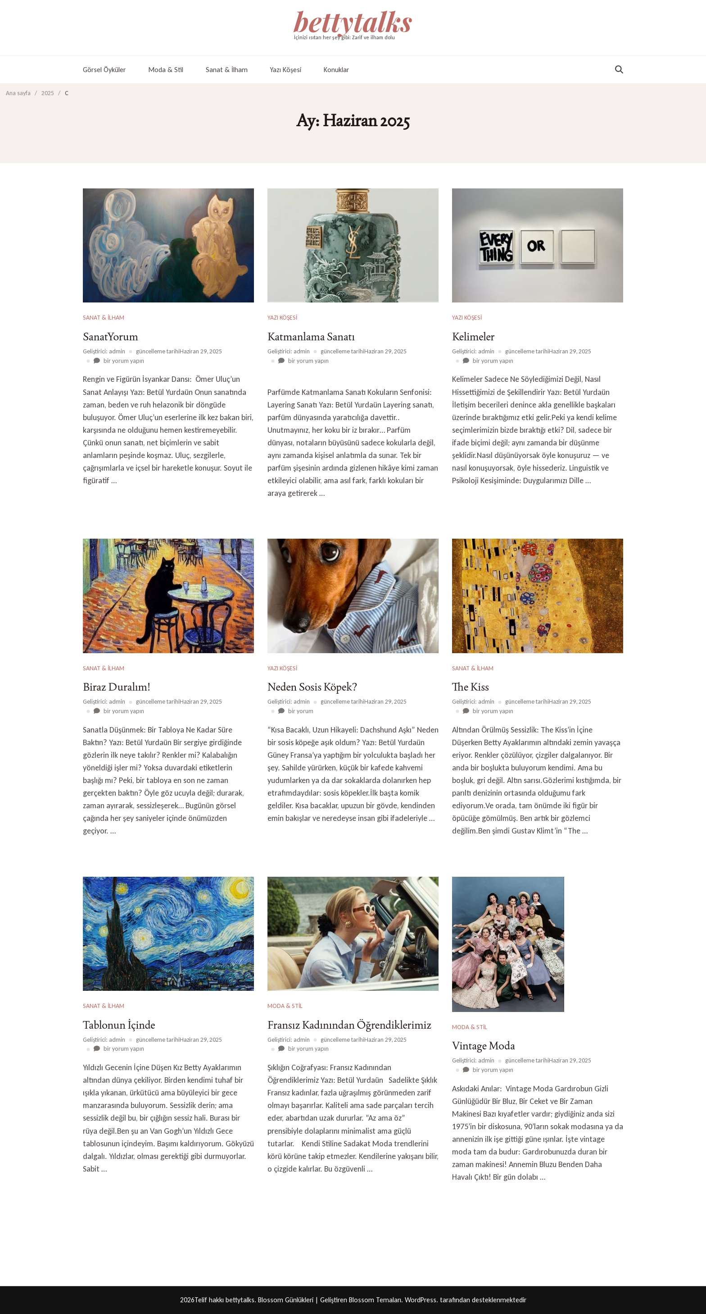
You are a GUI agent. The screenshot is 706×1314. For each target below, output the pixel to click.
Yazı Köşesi (285, 69)
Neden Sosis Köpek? (312, 687)
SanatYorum (110, 336)
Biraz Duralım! (116, 687)
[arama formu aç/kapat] (619, 69)
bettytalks (353, 21)
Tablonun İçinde (119, 1025)
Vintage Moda (483, 1046)
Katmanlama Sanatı (311, 336)
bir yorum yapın (123, 361)
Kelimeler (473, 336)
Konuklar (336, 69)
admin (117, 351)
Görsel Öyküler (104, 69)
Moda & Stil (165, 69)
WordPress (420, 1300)
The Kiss (470, 687)
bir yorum (300, 711)
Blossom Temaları (375, 1300)
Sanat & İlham (227, 69)
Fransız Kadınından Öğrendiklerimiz (349, 1025)
